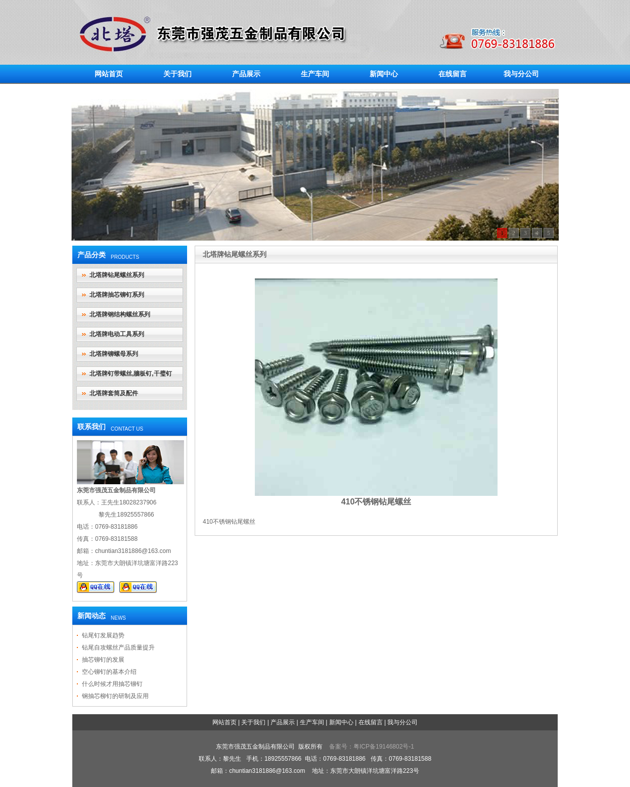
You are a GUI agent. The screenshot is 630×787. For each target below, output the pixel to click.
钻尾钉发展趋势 (103, 635)
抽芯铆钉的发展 (103, 659)
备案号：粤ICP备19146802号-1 (371, 746)
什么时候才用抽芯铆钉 (112, 683)
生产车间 (315, 74)
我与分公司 (521, 74)
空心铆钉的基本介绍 (109, 671)
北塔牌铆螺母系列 (113, 353)
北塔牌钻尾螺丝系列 (116, 275)
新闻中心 (384, 74)
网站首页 (109, 74)
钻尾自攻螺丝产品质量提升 (118, 647)
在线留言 (452, 74)
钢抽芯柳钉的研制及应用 (115, 696)
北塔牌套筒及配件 (113, 393)
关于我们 (177, 74)
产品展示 (246, 74)
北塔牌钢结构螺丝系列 (119, 314)
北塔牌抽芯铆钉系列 (116, 294)
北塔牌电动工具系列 (116, 334)
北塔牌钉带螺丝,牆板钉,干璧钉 (130, 373)
